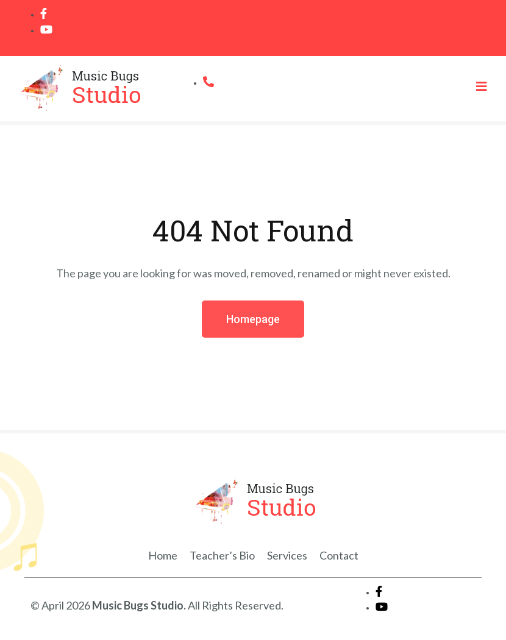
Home (162, 555)
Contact (338, 555)
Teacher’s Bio (222, 555)
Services (287, 555)
